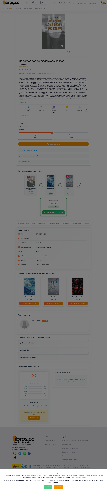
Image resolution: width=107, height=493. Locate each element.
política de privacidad (82, 477)
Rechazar (58, 487)
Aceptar (48, 487)
